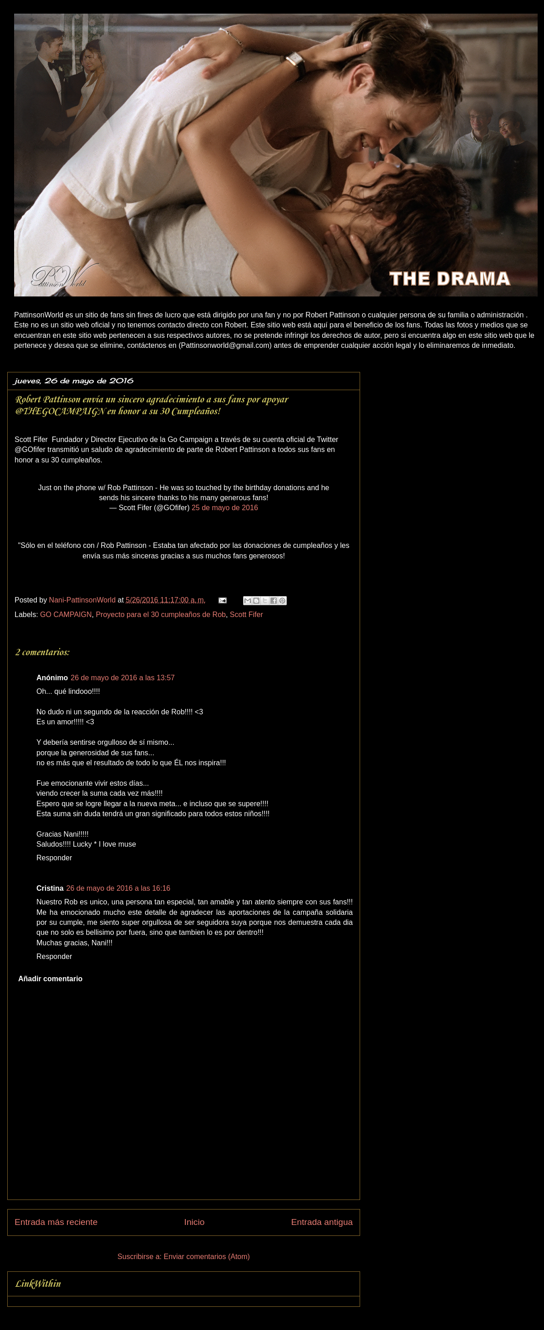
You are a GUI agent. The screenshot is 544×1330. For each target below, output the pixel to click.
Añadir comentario (50, 979)
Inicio (194, 1222)
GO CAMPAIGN (66, 614)
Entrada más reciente (56, 1222)
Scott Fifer (246, 614)
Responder (54, 858)
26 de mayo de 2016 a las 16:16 (118, 888)
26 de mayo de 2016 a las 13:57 (123, 678)
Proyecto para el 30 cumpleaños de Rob (161, 614)
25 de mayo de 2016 (225, 508)
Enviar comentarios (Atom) (206, 1256)
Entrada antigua (322, 1222)
